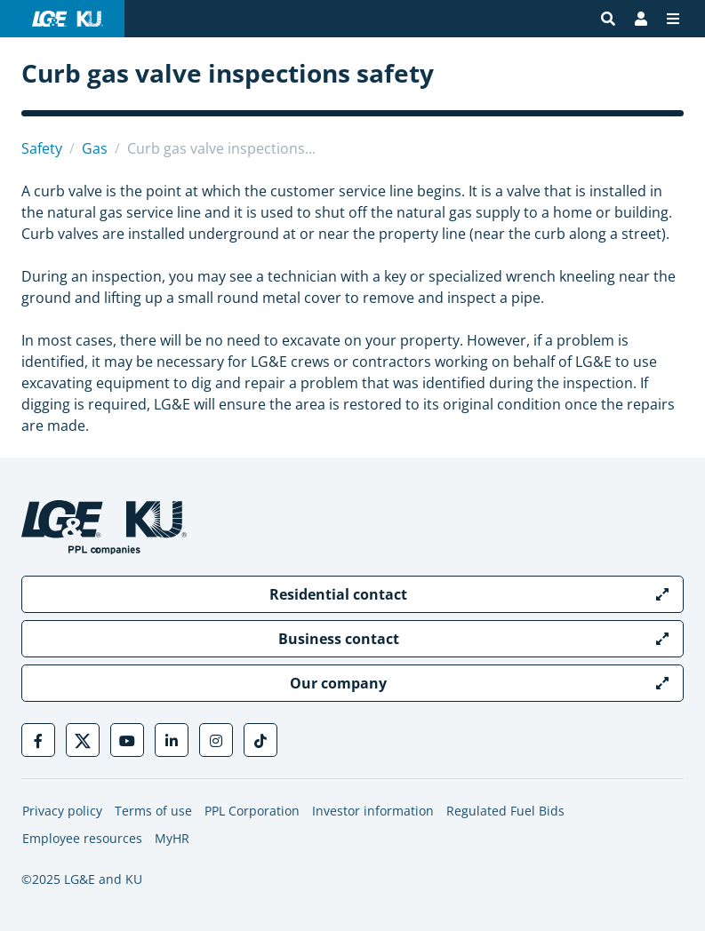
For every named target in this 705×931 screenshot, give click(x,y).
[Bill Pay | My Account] (641, 18)
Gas (95, 148)
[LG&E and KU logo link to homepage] (67, 18)
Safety (41, 148)
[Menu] (673, 18)
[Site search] (608, 18)
